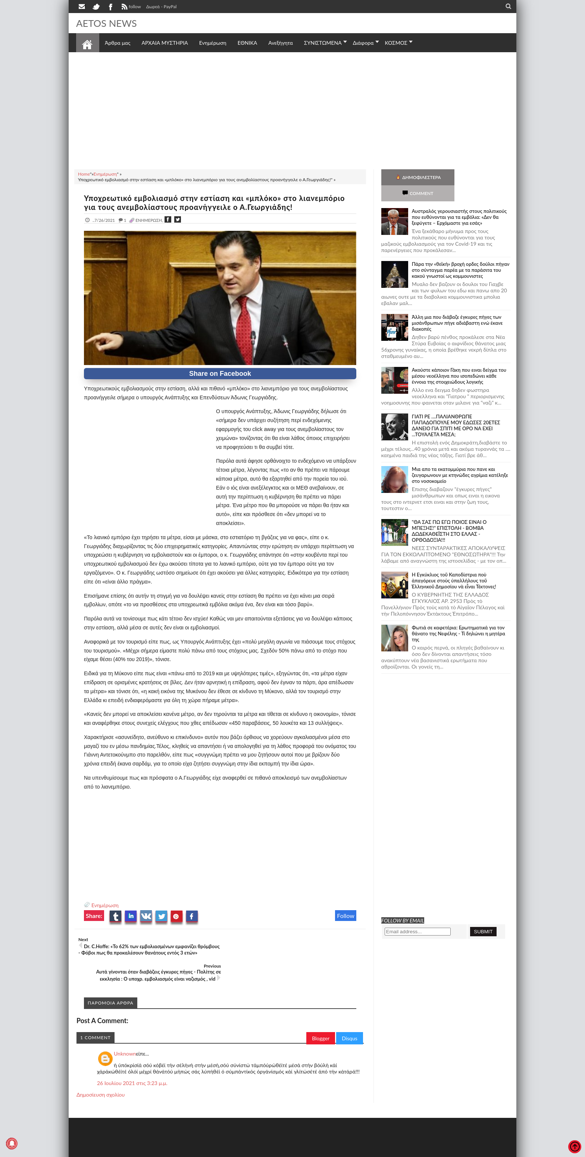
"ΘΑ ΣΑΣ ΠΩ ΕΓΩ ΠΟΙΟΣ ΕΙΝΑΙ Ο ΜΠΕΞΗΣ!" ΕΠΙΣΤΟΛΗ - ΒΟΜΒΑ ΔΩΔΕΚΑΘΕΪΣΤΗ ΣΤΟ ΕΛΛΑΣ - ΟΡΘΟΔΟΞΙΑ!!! (449, 515)
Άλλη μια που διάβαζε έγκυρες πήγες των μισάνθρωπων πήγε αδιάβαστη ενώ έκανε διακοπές (457, 307)
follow (130, 7)
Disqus (349, 1018)
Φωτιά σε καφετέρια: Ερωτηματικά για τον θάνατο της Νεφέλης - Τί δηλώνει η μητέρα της (458, 617)
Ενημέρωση (105, 905)
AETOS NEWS (106, 23)
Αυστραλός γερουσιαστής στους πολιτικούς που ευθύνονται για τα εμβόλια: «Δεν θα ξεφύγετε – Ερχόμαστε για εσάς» (459, 201)
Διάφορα (363, 43)
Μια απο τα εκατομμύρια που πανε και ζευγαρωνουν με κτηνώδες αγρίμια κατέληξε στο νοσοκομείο (460, 459)
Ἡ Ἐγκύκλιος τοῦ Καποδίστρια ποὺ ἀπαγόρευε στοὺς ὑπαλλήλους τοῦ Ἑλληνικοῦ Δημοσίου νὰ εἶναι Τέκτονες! (454, 564)
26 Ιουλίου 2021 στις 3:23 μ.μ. (132, 1062)
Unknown (125, 1033)
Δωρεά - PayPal (161, 6)
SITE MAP (182, 1150)
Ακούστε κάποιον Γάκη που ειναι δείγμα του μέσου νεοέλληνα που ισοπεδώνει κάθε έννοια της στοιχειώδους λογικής (459, 360)
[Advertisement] (292, 109)
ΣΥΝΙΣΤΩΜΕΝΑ (323, 43)
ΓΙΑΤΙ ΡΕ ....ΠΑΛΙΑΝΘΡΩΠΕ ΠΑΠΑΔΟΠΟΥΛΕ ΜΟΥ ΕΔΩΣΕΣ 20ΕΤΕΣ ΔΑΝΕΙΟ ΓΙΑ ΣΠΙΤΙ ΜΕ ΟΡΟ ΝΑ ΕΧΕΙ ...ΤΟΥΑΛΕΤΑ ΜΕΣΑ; (456, 409)
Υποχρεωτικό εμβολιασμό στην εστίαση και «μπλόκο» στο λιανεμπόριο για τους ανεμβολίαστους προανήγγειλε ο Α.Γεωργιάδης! (215, 202)
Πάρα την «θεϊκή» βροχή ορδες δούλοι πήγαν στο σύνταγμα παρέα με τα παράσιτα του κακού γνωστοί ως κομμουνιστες (461, 254)
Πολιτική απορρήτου (216, 1150)
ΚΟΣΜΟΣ (396, 43)
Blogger (320, 1018)
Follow (345, 915)
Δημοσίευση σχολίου (100, 1074)
